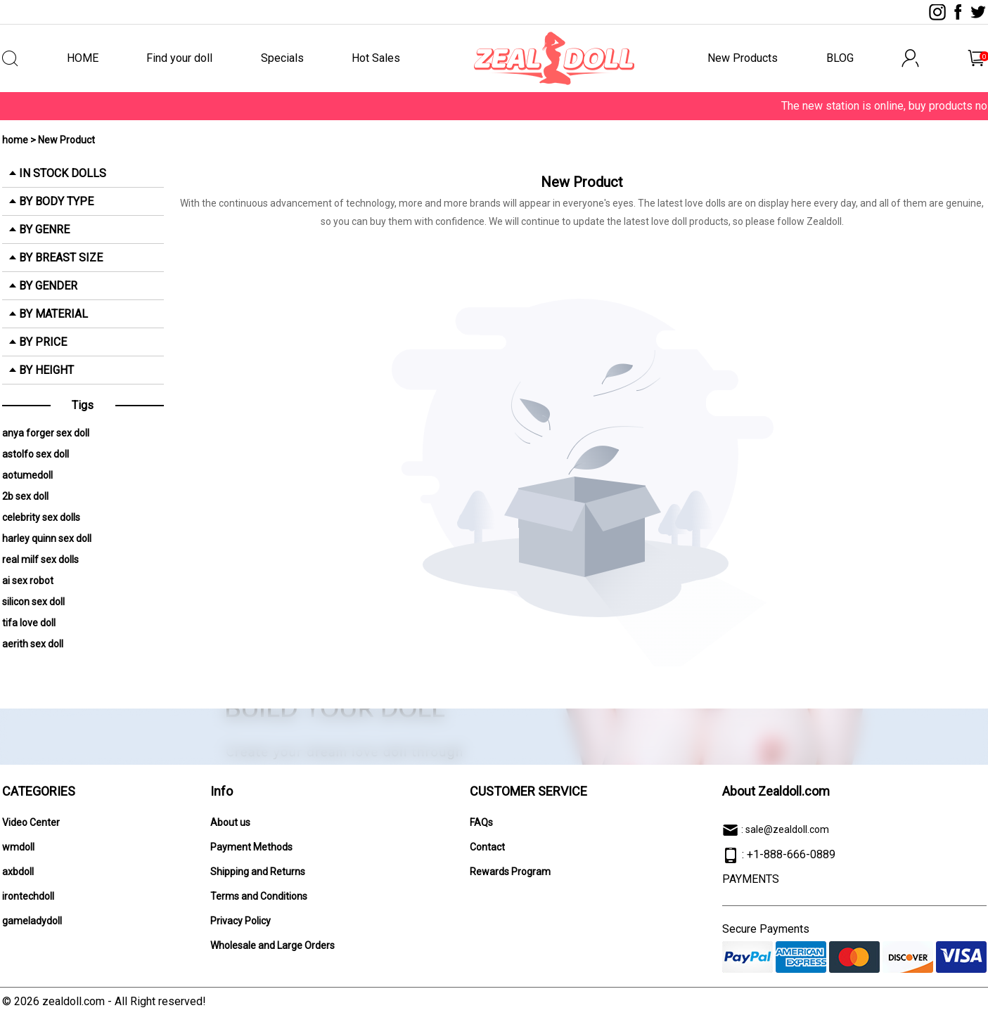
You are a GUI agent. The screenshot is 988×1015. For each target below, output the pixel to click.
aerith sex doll (32, 643)
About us (230, 822)
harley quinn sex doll (46, 538)
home (15, 140)
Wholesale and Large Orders (272, 945)
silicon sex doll (33, 601)
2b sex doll (25, 496)
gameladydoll (32, 920)
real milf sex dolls (40, 559)
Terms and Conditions (258, 896)
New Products (742, 58)
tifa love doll (29, 622)
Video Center (31, 822)
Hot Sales (376, 58)
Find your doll (179, 58)
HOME (82, 58)
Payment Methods (251, 847)
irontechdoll (28, 896)
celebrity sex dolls (41, 517)
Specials (282, 58)
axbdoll (18, 871)
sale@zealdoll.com (787, 829)
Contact (487, 847)
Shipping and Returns (257, 871)
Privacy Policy (240, 920)
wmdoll (18, 847)
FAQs (481, 822)
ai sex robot (27, 580)
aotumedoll (27, 475)
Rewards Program (510, 871)
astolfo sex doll (35, 454)
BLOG (840, 58)
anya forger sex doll (45, 433)
